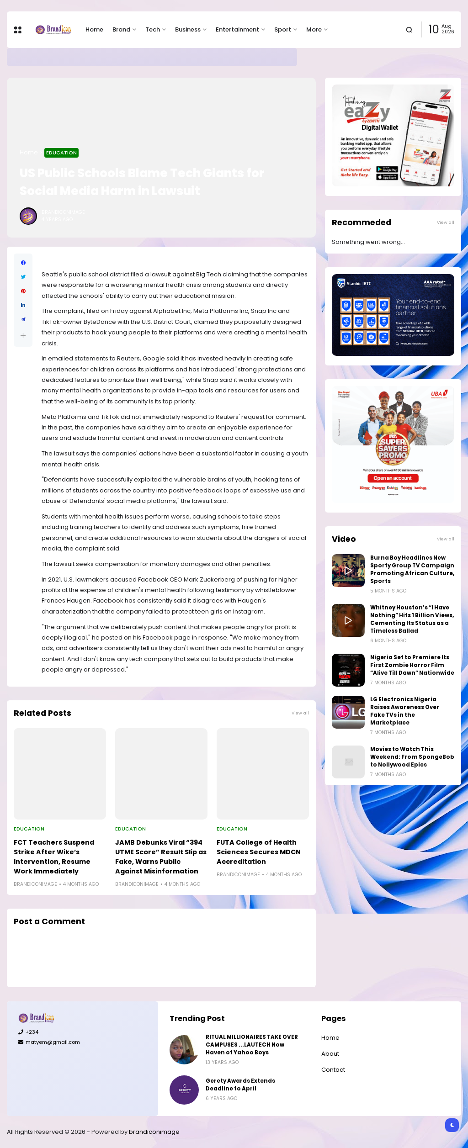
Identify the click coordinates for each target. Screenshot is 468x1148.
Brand (121, 29)
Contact (333, 1069)
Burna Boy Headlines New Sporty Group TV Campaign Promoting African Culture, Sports (412, 569)
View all (300, 713)
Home (94, 29)
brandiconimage (154, 1131)
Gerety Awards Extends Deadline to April (105, 57)
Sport (282, 29)
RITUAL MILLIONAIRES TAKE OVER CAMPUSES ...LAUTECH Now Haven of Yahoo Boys (252, 1044)
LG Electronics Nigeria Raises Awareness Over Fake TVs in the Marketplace (404, 711)
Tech (152, 29)
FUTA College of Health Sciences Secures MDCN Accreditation (259, 852)
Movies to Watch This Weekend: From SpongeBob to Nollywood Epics (412, 757)
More (314, 29)
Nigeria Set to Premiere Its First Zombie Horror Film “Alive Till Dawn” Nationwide (412, 665)
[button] (23, 335)
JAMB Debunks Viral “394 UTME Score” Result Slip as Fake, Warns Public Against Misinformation (161, 857)
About (330, 1053)
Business (188, 29)
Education (61, 152)
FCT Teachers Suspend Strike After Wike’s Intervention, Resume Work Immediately (54, 857)
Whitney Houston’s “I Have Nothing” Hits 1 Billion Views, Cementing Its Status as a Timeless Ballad (412, 619)
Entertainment (237, 29)
